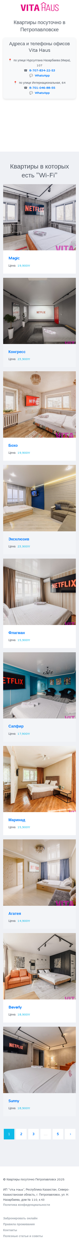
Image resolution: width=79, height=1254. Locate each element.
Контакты (10, 1230)
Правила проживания (19, 1224)
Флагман (16, 632)
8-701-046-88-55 (42, 88)
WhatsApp (42, 75)
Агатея (14, 913)
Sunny (13, 1101)
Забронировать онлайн (20, 1218)
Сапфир (16, 726)
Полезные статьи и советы (23, 1236)
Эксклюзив (18, 539)
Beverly (15, 1007)
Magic (14, 258)
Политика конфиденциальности (26, 1205)
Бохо (13, 445)
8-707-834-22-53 (42, 70)
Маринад (16, 820)
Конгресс (16, 351)
